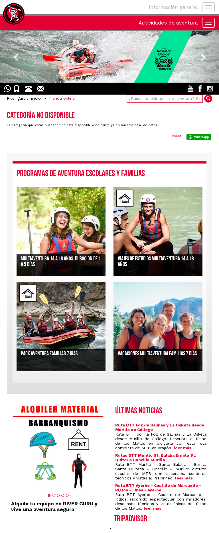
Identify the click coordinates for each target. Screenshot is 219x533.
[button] (16, 57)
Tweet (176, 136)
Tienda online (62, 98)
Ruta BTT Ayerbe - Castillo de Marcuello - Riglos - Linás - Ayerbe (158, 487)
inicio (36, 98)
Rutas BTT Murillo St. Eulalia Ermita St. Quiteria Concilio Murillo (155, 457)
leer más (182, 448)
